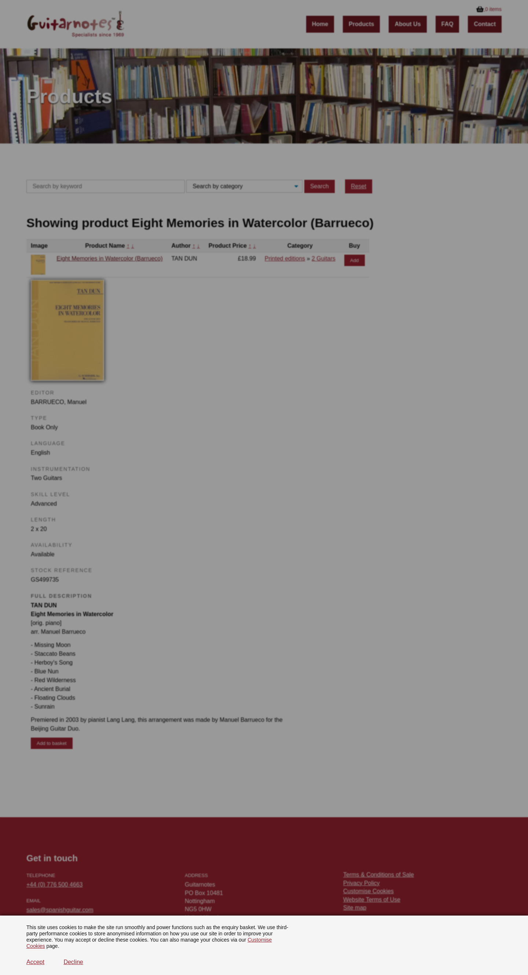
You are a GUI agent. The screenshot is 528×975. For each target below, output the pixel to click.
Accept (35, 962)
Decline (73, 962)
